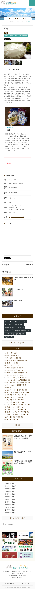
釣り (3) (7, 412)
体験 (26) (8, 331)
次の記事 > (29, 265)
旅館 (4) (7, 407)
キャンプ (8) (25, 392)
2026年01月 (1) (10, 491)
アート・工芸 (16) (11, 377)
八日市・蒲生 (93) (11, 353)
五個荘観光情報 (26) (20, 373)
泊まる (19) (9, 337)
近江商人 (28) (19, 370)
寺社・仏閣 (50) (10, 360)
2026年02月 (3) (10, 489)
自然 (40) (8, 363)
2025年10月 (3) (10, 499)
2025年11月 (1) (10, 497)
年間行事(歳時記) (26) (22, 331)
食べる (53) (18, 324)
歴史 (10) (8, 387)
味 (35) (16, 363)
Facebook (10, 524)
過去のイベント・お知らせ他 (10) (16, 390)
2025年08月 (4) (10, 504)
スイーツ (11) (9, 385)
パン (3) (7, 409)
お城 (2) (15, 414)
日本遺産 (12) (25, 382)
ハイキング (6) (19, 400)
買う (6, 33)
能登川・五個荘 (9, 35)
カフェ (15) (23, 377)
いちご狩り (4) (18, 407)
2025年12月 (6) (10, 494)
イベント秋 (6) (10, 402)
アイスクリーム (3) (19, 409)
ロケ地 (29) (9, 370)
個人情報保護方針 (9, 583)
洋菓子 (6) (8, 400)
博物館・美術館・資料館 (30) (15, 368)
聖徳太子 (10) (21, 385)
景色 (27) (8, 373)
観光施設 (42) (22, 360)
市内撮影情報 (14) (24, 380)
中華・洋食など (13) (12, 382)
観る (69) (8, 321)
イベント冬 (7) (19, 397)
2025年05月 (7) (10, 513)
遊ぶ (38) (21, 327)
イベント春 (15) (10, 380)
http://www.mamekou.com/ (16, 217)
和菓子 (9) (8, 392)
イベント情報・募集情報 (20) (15, 334)
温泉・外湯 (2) (10, 417)
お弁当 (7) (8, 397)
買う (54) (8, 324)
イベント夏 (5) (10, 404)
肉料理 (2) (24, 414)
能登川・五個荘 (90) (12, 355)
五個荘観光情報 (23, 35)
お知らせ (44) (9, 327)
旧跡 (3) (7, 414)
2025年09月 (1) (10, 502)
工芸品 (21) (22, 375)
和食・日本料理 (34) (12, 365)
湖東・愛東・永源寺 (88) (13, 358)
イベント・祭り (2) (11, 419)
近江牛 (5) (20, 402)
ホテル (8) (8, 395)
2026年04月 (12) (10, 483)
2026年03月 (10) (10, 486)
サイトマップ (25, 583)
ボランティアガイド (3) (21, 412)
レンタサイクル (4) (23, 404)
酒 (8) (16, 392)
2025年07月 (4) (10, 507)
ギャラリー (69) (20, 321)
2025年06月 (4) (10, 510)
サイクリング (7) (20, 395)
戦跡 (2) (20, 417)
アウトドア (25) (10, 375)
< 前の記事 (5, 265)
